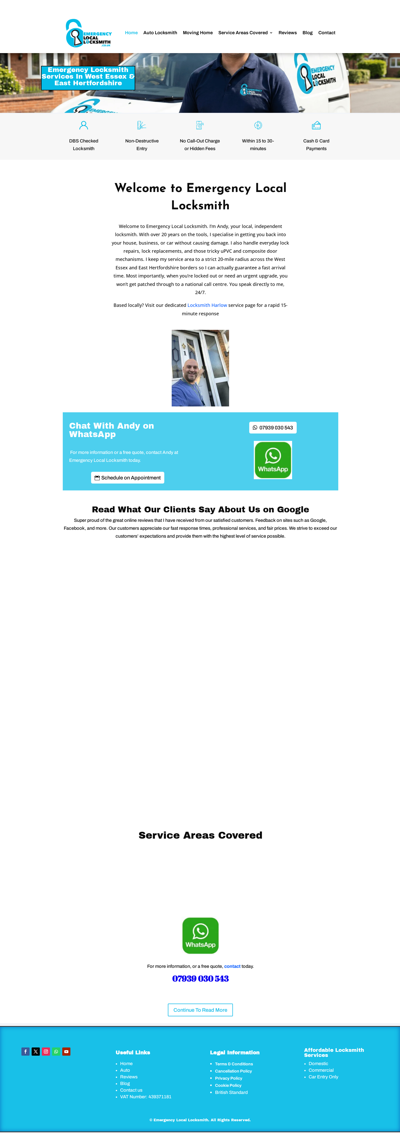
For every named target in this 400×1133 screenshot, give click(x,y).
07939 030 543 (276, 427)
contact (232, 966)
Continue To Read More (200, 1010)
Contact (326, 32)
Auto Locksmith (160, 32)
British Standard (231, 1092)
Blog (308, 32)
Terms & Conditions (234, 1064)
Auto (125, 1070)
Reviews (288, 32)
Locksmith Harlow (207, 305)
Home (131, 32)
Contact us (131, 1090)
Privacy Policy (228, 1078)
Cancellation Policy (233, 1071)
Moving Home (198, 32)
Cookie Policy (228, 1085)
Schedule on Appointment (131, 477)
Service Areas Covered (243, 32)
